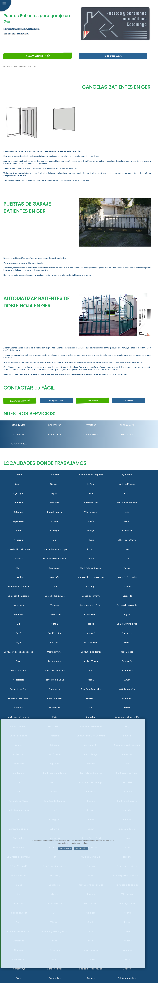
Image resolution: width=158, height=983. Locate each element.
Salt (18, 568)
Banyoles (18, 577)
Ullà (54, 540)
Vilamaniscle (90, 512)
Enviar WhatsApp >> (38, 55)
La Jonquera (54, 661)
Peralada (91, 698)
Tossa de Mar (54, 614)
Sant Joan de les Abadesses (18, 651)
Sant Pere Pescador (91, 689)
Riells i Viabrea (91, 642)
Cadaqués (127, 661)
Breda (127, 642)
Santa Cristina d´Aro (127, 623)
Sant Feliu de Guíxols (90, 568)
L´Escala (127, 586)
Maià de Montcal (127, 484)
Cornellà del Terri (18, 689)
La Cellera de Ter (127, 689)
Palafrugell (54, 568)
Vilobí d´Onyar (91, 661)
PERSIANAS (91, 425)
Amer (127, 679)
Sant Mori (54, 474)
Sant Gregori (127, 651)
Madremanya (18, 968)
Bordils (127, 707)
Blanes (90, 558)
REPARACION (54, 434)
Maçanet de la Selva (90, 605)
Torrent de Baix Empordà (90, 474)
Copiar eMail (128, 400)
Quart (18, 661)
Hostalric (54, 642)
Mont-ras (127, 698)
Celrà (18, 633)
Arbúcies (18, 614)
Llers (18, 530)
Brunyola (18, 502)
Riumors (91, 978)
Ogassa (127, 968)
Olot (127, 558)
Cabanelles (55, 978)
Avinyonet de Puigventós (127, 717)
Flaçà (91, 540)
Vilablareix (18, 679)
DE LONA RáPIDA (18, 443)
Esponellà (18, 558)
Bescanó (90, 633)
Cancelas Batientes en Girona (23, 66)
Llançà (90, 623)
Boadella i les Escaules (90, 968)
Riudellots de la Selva (18, 698)
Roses (127, 568)
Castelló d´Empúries (127, 577)
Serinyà (91, 530)
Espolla (54, 493)
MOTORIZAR (18, 434)
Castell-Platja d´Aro (55, 595)
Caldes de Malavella (127, 605)
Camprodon (127, 670)
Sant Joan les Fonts (55, 670)
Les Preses (54, 707)
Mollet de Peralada (127, 502)
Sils (18, 623)
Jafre (91, 493)
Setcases (18, 512)
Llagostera (18, 605)
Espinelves (18, 521)
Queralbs (127, 474)
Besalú (90, 679)
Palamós (54, 577)
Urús (127, 512)
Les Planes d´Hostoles (18, 717)
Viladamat (90, 549)
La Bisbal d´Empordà (18, 595)
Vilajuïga (54, 530)
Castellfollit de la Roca (18, 549)
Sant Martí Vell (54, 968)
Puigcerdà (127, 595)
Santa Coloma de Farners (91, 577)
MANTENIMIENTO (91, 434)
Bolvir (127, 493)
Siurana (18, 484)
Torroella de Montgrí (18, 586)
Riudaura (54, 484)
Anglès (127, 614)
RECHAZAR (65, 848)
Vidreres (54, 605)
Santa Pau (91, 717)
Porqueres (127, 633)
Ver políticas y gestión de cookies (73, 843)
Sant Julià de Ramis (91, 651)
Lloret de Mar (91, 502)
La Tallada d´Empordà (54, 558)
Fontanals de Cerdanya (54, 549)
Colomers (55, 521)
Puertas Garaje (7, 66)
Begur (18, 642)
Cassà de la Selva (91, 595)
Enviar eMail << (92, 400)
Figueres (54, 502)
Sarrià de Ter (54, 633)
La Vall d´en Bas (18, 670)
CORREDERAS (54, 425)
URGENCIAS (127, 434)
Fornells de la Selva (54, 679)
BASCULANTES (18, 425)
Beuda (127, 521)
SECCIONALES (127, 425)
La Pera (91, 484)
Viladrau (18, 540)
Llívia (54, 717)
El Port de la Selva (127, 540)
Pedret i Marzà (54, 512)
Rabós (91, 521)
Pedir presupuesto (113, 56)
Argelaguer (18, 493)
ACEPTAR (81, 848)
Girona (18, 474)
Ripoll (54, 586)
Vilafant (55, 623)
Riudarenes (54, 689)
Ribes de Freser (54, 698)
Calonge (90, 586)
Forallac (18, 707)
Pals (91, 670)
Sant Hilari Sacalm (91, 614)
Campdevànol (54, 651)
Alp (90, 707)
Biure (18, 978)
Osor (127, 549)
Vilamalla (127, 530)
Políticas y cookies (127, 978)
